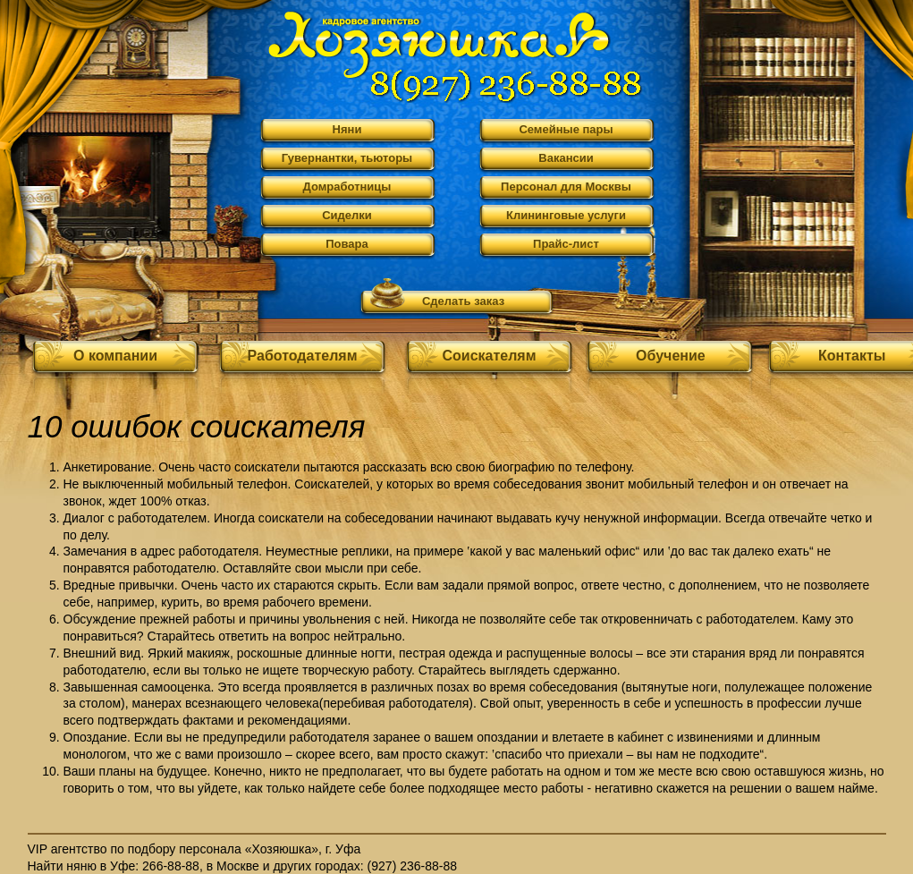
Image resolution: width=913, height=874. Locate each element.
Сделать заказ (463, 301)
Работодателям (303, 355)
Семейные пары (566, 129)
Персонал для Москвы (566, 186)
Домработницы (347, 186)
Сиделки (347, 215)
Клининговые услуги (566, 215)
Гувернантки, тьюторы (347, 158)
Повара (346, 243)
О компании (115, 355)
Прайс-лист (566, 243)
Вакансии (565, 158)
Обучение (671, 355)
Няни (347, 129)
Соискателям (489, 355)
